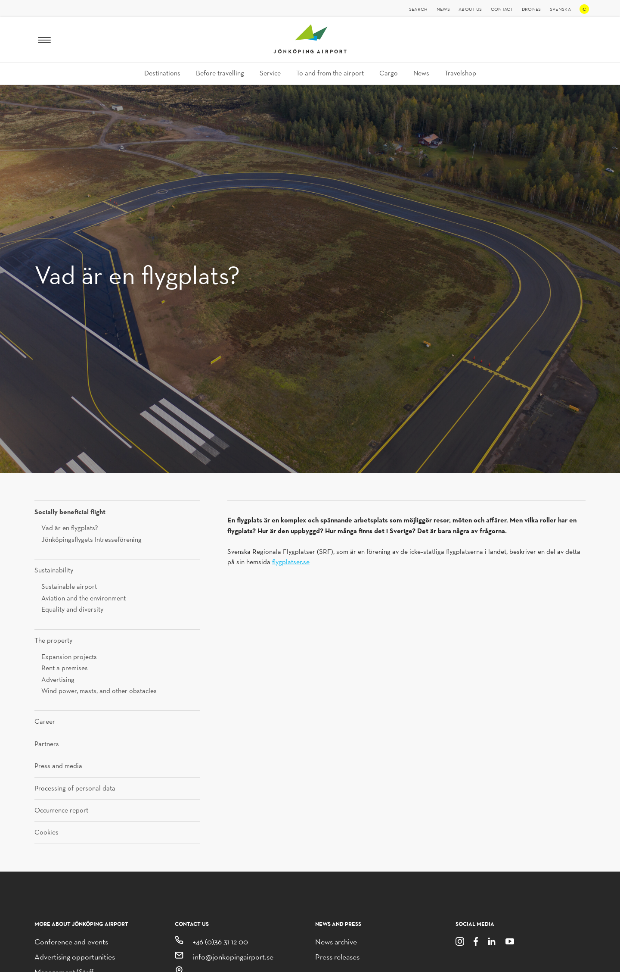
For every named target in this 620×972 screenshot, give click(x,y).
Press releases (337, 957)
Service (270, 73)
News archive (336, 942)
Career (44, 721)
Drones (531, 9)
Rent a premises (64, 667)
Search (418, 9)
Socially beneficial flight (69, 512)
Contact (502, 9)
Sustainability (53, 570)
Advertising (57, 679)
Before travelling (220, 73)
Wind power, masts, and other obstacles (99, 690)
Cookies (46, 832)
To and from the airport (330, 73)
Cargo (388, 73)
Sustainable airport (69, 586)
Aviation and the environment (83, 598)
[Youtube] (509, 940)
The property (53, 640)
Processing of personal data (74, 788)
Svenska (560, 9)
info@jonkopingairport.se (233, 957)
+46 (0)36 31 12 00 (220, 942)
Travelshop (460, 73)
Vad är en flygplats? (69, 527)
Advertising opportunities (74, 957)
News (443, 9)
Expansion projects (69, 656)
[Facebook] (476, 940)
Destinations (162, 73)
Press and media (58, 766)
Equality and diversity (72, 609)
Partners (46, 744)
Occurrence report (61, 810)
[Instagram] (460, 940)
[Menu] (44, 40)
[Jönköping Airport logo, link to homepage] (310, 51)
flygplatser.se (291, 561)
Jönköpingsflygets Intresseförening (91, 539)
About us (470, 9)
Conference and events (71, 942)
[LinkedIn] (491, 940)
